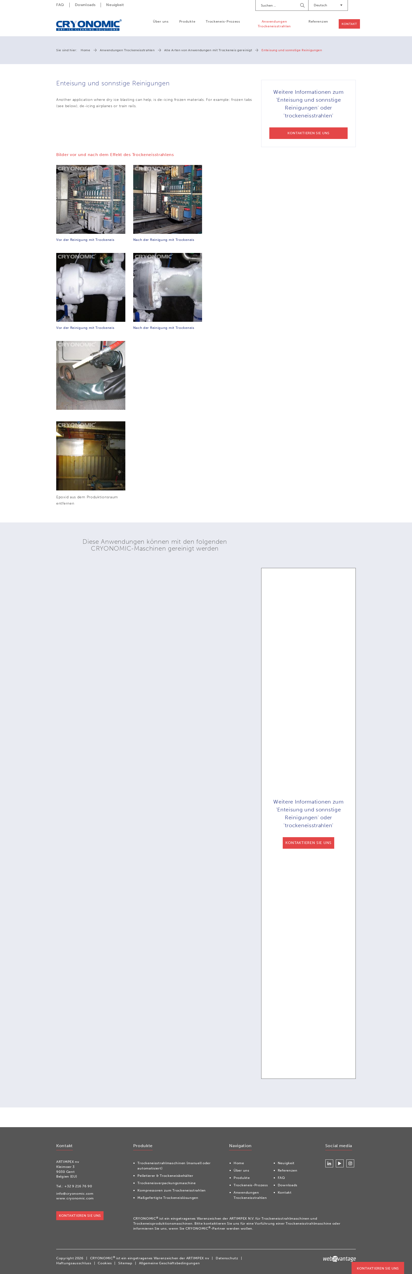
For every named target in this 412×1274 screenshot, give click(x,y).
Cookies (105, 1263)
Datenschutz (227, 1258)
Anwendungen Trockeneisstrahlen (274, 23)
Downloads (85, 5)
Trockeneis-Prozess (222, 21)
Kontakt (349, 24)
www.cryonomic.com (75, 1198)
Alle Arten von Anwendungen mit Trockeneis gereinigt (208, 50)
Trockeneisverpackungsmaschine (166, 1183)
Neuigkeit (115, 5)
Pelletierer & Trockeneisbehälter (165, 1176)
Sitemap (125, 1263)
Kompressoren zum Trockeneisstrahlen (171, 1191)
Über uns (160, 21)
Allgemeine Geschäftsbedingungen (169, 1263)
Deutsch (328, 5)
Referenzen (318, 21)
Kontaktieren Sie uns (378, 1268)
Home (85, 50)
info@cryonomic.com (75, 1193)
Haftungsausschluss (73, 1263)
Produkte (187, 21)
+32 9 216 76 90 (78, 1186)
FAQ (60, 5)
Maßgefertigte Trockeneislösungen (167, 1198)
